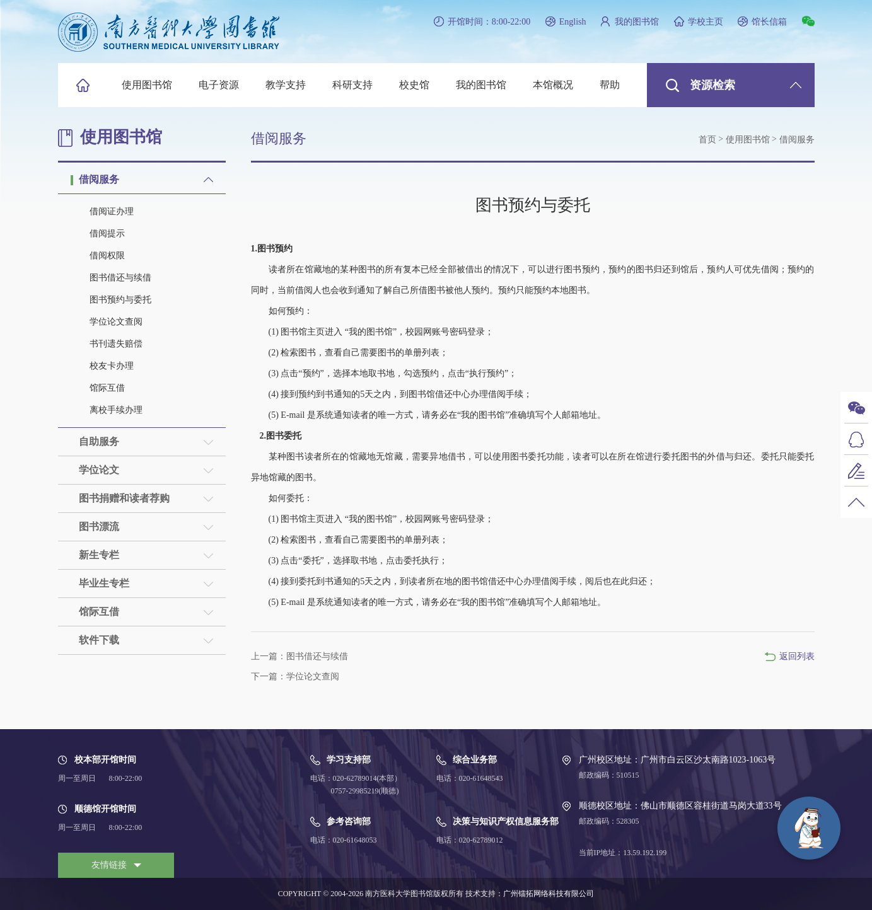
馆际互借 (107, 388)
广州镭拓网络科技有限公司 (548, 893)
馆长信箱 (769, 21)
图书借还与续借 (120, 277)
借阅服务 (99, 179)
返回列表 (797, 656)
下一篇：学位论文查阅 (295, 676)
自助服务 (99, 441)
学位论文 (99, 469)
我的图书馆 (637, 21)
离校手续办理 (116, 410)
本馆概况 (553, 84)
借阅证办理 (112, 211)
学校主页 (705, 21)
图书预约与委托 (120, 299)
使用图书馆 (147, 84)
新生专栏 (99, 555)
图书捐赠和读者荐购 (124, 498)
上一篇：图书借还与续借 (299, 656)
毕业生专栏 (104, 583)
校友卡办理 (112, 366)
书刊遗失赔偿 (116, 343)
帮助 (610, 84)
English (572, 21)
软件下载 (99, 640)
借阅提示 (107, 233)
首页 (707, 139)
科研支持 (352, 84)
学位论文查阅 (116, 321)
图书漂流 (99, 526)
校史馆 (414, 84)
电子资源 (219, 84)
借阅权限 (107, 255)
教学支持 (285, 84)
